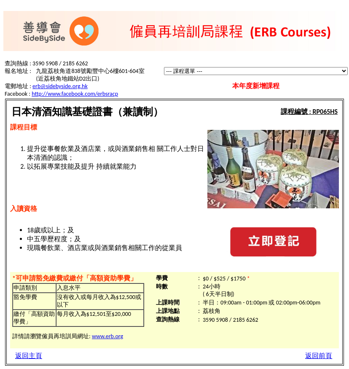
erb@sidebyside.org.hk (60, 86)
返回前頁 (318, 356)
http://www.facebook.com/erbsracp (75, 93)
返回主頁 (28, 356)
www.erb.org (107, 336)
